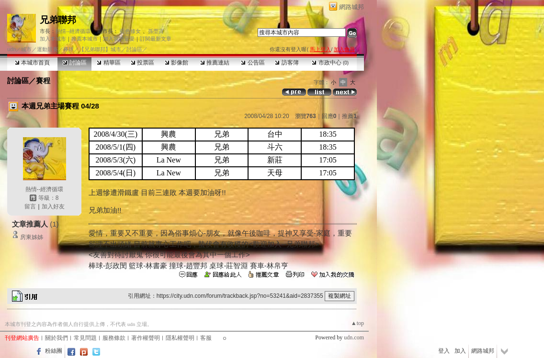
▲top (357, 323)
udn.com (354, 337)
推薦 (349, 116)
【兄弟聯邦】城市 (100, 49)
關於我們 (56, 338)
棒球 (68, 49)
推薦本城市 (84, 39)
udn (11, 49)
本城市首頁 (32, 62)
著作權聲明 (145, 338)
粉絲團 (53, 350)
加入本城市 (53, 39)
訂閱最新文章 (155, 39)
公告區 (252, 62)
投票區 (142, 62)
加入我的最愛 (119, 39)
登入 (444, 350)
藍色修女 (130, 31)
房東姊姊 (31, 237)
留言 (30, 206)
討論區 (74, 62)
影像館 (176, 62)
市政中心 (330, 62)
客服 (206, 338)
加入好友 (53, 206)
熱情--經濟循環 (73, 31)
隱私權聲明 (180, 338)
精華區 (108, 62)
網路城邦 (351, 7)
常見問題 (85, 338)
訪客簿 (286, 62)
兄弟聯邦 (58, 20)
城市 (26, 49)
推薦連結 (214, 62)
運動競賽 (47, 49)
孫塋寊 (156, 31)
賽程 (43, 80)
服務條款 (113, 338)
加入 (460, 350)
